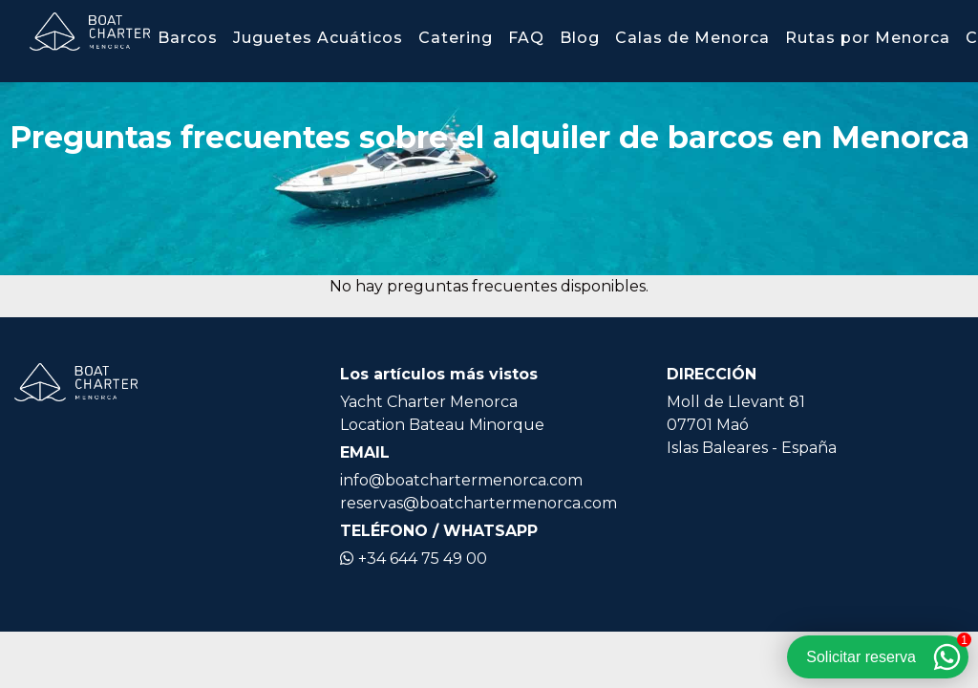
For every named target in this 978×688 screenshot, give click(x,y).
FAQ (526, 38)
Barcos (188, 38)
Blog (580, 38)
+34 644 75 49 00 (413, 558)
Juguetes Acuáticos (318, 38)
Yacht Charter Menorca (429, 402)
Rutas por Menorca (867, 38)
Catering (455, 38)
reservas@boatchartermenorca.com (478, 503)
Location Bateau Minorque (442, 425)
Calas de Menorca (692, 38)
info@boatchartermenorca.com (461, 480)
